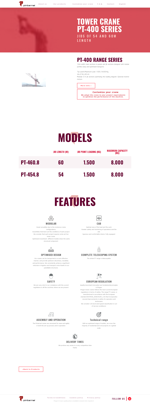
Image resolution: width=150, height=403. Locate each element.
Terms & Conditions (56, 398)
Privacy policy (93, 398)
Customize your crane (82, 4)
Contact (110, 4)
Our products (60, 4)
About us (43, 4)
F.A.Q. (100, 4)
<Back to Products (31, 369)
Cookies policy (76, 398)
